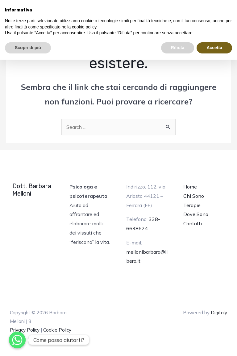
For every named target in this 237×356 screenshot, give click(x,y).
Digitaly (219, 313)
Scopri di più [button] (28, 47)
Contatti (192, 223)
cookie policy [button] (84, 26)
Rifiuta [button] (178, 47)
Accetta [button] (214, 47)
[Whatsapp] (17, 340)
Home (190, 187)
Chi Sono (193, 196)
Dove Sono (195, 214)
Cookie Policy (57, 330)
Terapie (192, 205)
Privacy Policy (25, 330)
